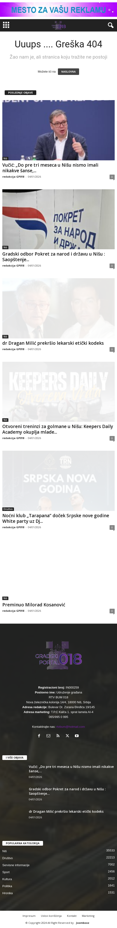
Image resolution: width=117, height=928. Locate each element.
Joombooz (82, 922)
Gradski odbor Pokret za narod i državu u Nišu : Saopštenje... (53, 257)
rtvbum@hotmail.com (70, 726)
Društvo (8, 509)
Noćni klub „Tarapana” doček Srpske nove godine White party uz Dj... (55, 518)
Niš (5, 158)
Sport (6, 872)
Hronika (7, 893)
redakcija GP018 (13, 176)
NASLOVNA (68, 71)
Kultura (7, 879)
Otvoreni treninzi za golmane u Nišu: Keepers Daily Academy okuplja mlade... (57, 429)
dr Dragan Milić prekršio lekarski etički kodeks (53, 343)
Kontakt (72, 915)
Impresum (29, 915)
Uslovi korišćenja (51, 915)
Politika (7, 886)
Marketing (88, 915)
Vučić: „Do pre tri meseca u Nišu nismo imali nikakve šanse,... (50, 168)
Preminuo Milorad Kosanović (33, 605)
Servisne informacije (16, 865)
